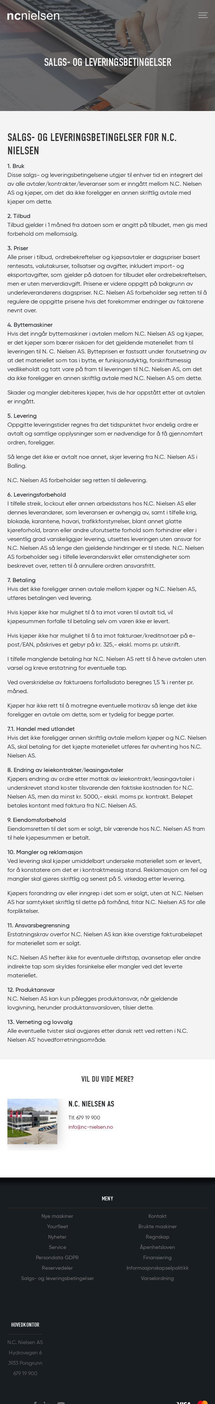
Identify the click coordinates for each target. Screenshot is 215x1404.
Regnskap (157, 1237)
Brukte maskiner (157, 1226)
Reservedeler (57, 1268)
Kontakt (157, 1216)
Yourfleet (57, 1226)
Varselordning (157, 1278)
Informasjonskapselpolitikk (158, 1268)
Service (57, 1247)
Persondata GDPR (57, 1257)
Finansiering (157, 1257)
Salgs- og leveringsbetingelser (57, 1278)
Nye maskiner (57, 1216)
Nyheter (57, 1237)
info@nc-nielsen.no (90, 1127)
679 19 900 (88, 1118)
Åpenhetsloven (157, 1247)
